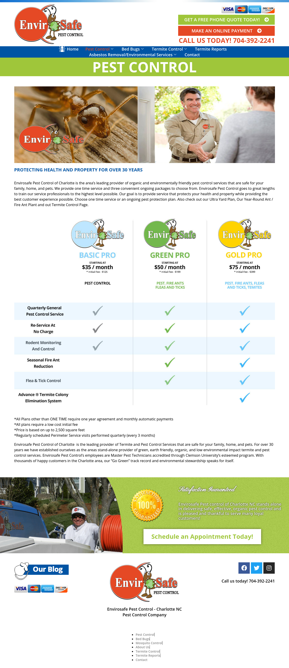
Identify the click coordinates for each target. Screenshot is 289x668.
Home (73, 49)
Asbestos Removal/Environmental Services (132, 54)
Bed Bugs (132, 49)
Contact (192, 54)
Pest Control (99, 49)
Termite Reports (211, 49)
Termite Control (169, 49)
